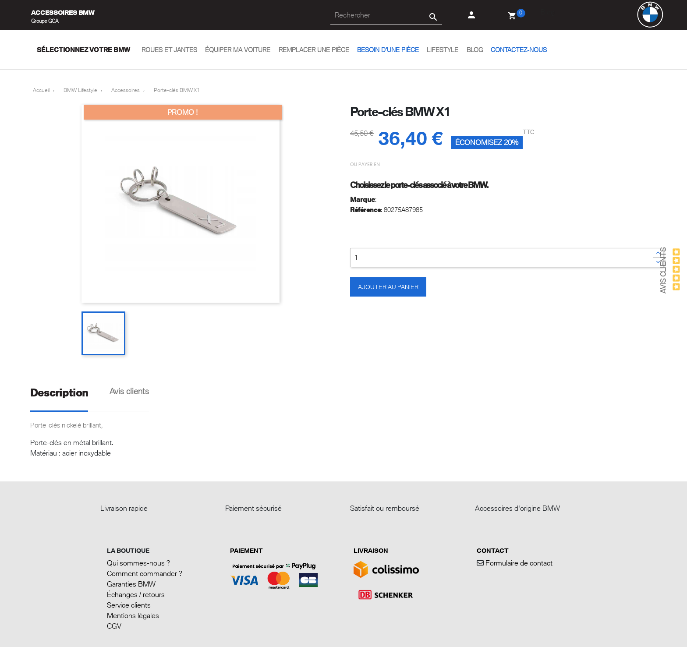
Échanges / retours (136, 594)
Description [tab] (59, 393)
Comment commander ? (144, 573)
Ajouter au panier (388, 286)
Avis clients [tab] (129, 391)
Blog (548, 11)
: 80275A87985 (386, 209)
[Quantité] (501, 257)
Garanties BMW (131, 584)
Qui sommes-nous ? (138, 563)
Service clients (129, 605)
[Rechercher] (386, 15)
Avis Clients (663, 270)
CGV (114, 626)
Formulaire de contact (518, 563)
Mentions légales (133, 615)
